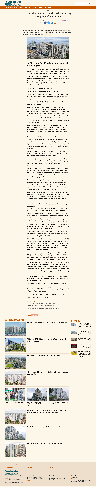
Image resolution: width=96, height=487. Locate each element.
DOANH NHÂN (27, 7)
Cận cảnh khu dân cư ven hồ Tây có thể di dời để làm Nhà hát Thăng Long (84, 333)
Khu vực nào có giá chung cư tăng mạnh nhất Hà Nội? (44, 355)
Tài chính (45, 7)
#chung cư (34, 315)
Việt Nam (21, 7)
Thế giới (32, 7)
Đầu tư (49, 7)
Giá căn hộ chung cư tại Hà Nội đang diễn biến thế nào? (45, 443)
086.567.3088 (74, 477)
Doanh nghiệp (38, 7)
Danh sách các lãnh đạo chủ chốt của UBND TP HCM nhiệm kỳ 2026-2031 (84, 346)
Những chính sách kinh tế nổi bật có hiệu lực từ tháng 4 (84, 340)
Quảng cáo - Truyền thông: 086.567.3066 (80, 483)
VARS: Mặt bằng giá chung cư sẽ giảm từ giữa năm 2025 (41, 303)
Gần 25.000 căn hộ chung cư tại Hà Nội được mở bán (44, 427)
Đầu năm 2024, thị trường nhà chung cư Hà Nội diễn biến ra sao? (43, 308)
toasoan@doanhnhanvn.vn (77, 478)
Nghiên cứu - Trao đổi (13, 7)
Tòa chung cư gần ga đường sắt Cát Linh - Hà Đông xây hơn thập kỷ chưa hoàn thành (37, 404)
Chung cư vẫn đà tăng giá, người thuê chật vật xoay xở (40, 305)
